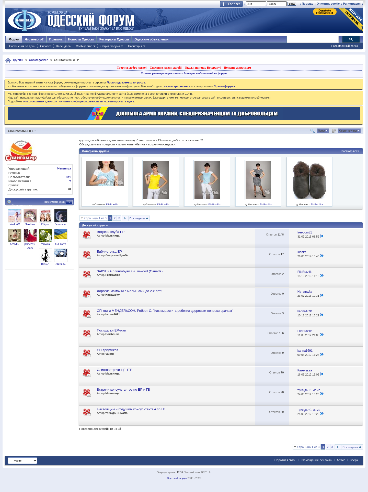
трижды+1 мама (308, 390)
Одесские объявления (151, 39)
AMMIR (14, 244)
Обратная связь (285, 460)
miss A (45, 263)
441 (68, 177)
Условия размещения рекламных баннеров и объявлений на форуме (184, 73)
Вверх (354, 460)
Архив (341, 460)
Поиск (321, 130)
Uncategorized (39, 60)
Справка (45, 46)
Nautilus (30, 224)
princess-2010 (30, 246)
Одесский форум (177, 478)
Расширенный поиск (344, 45)
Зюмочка (60, 224)
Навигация (135, 46)
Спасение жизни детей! (166, 67)
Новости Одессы (81, 39)
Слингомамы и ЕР (22, 131)
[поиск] (313, 39)
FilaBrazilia (112, 204)
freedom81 (304, 232)
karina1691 (112, 314)
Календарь (63, 46)
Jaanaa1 (60, 263)
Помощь (307, 3)
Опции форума (110, 46)
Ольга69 (60, 244)
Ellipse (45, 224)
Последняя (139, 218)
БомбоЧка (112, 334)
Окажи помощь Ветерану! (203, 67)
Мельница (112, 235)
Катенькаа (304, 370)
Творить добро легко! (132, 67)
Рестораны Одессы (114, 39)
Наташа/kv (112, 294)
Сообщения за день (22, 46)
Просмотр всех (349, 151)
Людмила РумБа (116, 255)
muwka (45, 244)
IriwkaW (14, 224)
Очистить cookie (328, 3)
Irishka (301, 252)
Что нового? (34, 39)
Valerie (109, 353)
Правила (56, 39)
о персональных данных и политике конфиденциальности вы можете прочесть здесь (78, 101)
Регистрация (352, 3)
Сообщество (84, 46)
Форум (14, 39)
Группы (18, 60)
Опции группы (348, 130)
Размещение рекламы (316, 460)
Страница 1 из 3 (95, 218)
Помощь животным (237, 67)
